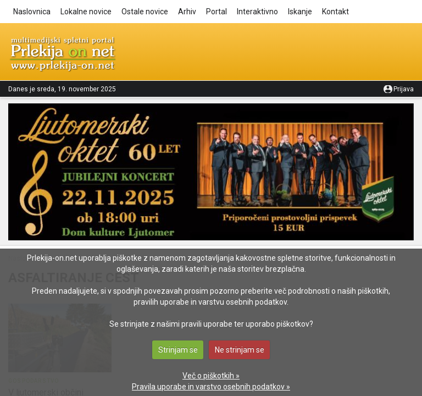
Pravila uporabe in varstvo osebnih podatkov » (211, 386)
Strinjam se (178, 349)
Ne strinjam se (239, 349)
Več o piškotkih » (211, 375)
